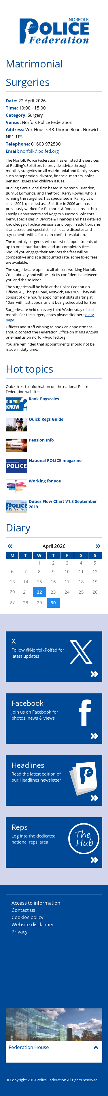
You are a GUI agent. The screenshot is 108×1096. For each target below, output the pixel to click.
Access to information (36, 902)
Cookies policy (27, 917)
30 (53, 603)
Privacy (20, 931)
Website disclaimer (33, 924)
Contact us (23, 910)
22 (39, 592)
